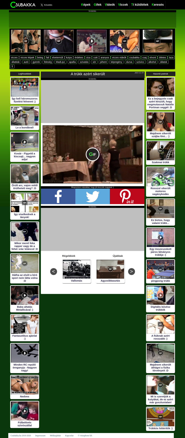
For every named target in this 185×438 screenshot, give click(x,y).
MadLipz (60, 62)
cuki (95, 57)
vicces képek (27, 57)
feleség (48, 62)
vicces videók (119, 57)
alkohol (152, 62)
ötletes (162, 57)
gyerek (36, 62)
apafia (72, 62)
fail (47, 57)
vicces (14, 57)
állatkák (15, 62)
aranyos (105, 57)
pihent (103, 62)
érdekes (79, 57)
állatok (163, 62)
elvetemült (57, 57)
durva (129, 62)
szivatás (84, 62)
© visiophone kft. (85, 435)
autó (26, 62)
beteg (40, 57)
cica (88, 57)
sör (94, 62)
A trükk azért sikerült (88, 74)
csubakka (134, 57)
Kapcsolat (69, 435)
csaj (144, 57)
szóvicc (140, 62)
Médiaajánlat (55, 435)
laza (171, 57)
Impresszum (40, 435)
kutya (69, 57)
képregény (116, 62)
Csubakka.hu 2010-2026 (21, 435)
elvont (153, 57)
